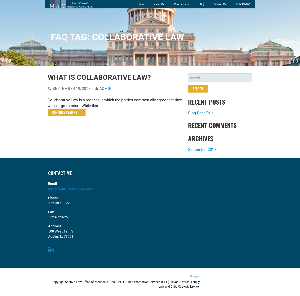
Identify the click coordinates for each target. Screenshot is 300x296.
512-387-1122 (243, 4)
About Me (159, 4)
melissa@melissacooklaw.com (70, 189)
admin (105, 88)
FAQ (202, 4)
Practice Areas (182, 4)
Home (142, 4)
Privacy (195, 276)
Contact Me (220, 4)
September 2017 (202, 149)
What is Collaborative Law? (99, 77)
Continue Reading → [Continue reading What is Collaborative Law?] (66, 112)
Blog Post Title (201, 113)
